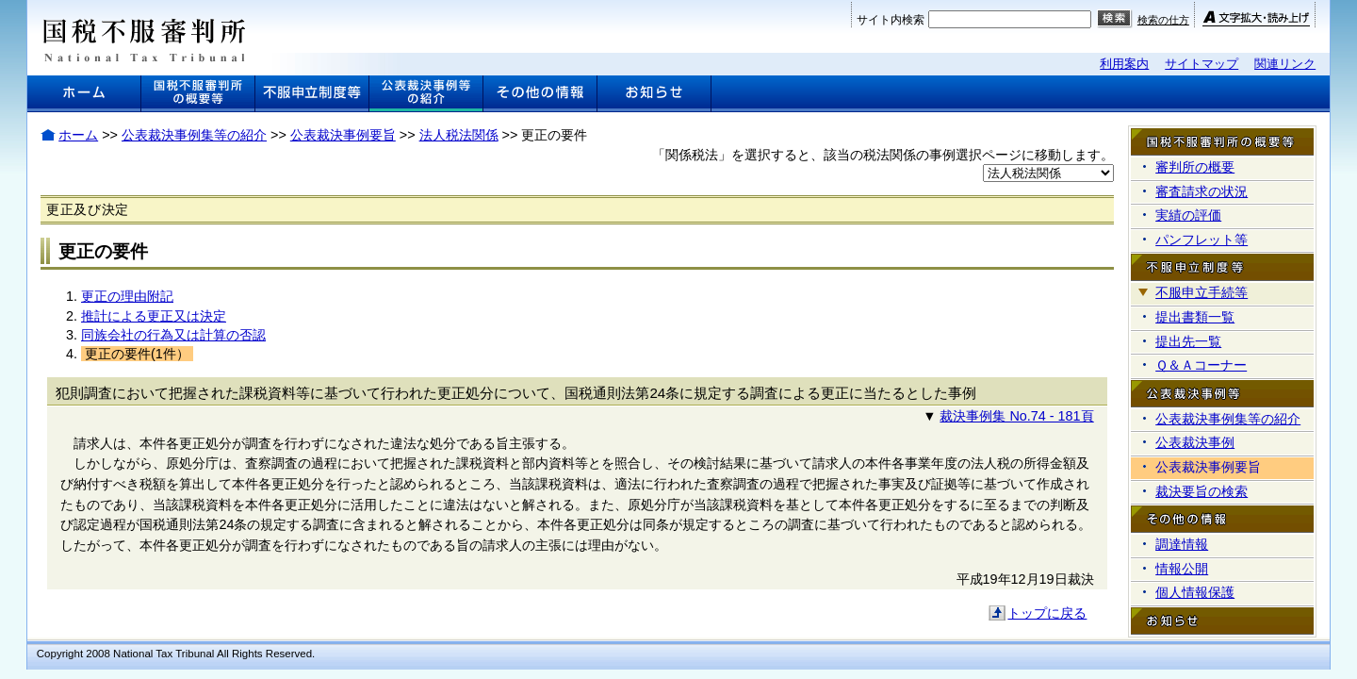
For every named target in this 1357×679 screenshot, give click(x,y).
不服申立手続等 (1201, 292)
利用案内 (1124, 64)
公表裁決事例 (1194, 442)
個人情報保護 (1194, 592)
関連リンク (1285, 64)
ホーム (78, 134)
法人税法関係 (459, 134)
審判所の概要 (1194, 166)
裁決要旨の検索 (1201, 491)
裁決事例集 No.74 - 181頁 (1016, 415)
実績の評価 (1188, 215)
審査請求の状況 (1201, 191)
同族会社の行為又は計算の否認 (173, 334)
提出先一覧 (1188, 341)
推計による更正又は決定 (153, 315)
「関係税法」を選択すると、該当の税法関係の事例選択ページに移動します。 (883, 154)
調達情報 (1181, 544)
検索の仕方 (1163, 19)
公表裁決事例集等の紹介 (194, 134)
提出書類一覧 (1194, 316)
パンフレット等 (1201, 239)
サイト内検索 (890, 19)
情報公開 (1181, 568)
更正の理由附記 (127, 296)
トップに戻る (1047, 613)
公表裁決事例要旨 (343, 134)
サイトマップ (1201, 64)
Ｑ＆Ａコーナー (1201, 365)
